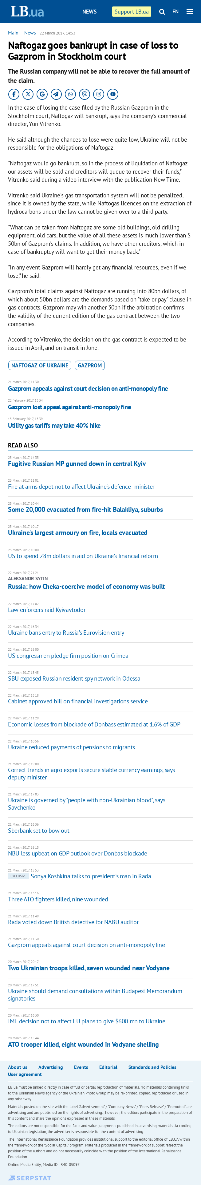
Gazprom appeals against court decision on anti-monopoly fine (88, 388)
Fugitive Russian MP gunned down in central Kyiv (77, 463)
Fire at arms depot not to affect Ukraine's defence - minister (81, 487)
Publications (106, 34)
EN (175, 11)
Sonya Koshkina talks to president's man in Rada (79, 876)
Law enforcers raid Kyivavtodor (46, 610)
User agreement (25, 1074)
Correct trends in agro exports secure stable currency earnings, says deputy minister (91, 773)
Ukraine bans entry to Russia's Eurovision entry (66, 633)
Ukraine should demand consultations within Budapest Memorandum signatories (95, 994)
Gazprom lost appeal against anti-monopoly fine (69, 407)
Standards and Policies (152, 1067)
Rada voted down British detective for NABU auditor (73, 922)
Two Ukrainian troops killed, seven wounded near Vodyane (89, 968)
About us (17, 1067)
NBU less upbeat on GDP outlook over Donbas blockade (77, 853)
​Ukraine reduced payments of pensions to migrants (71, 747)
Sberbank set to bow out (38, 831)
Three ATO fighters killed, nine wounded (58, 899)
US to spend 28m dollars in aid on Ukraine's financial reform (83, 556)
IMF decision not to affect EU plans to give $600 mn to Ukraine (86, 1021)
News (89, 11)
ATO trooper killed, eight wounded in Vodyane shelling (83, 1044)
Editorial (108, 1067)
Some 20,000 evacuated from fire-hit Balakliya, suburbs (85, 509)
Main (13, 33)
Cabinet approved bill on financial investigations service (78, 701)
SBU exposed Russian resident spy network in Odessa (74, 678)
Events (81, 1067)
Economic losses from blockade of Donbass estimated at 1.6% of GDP (94, 724)
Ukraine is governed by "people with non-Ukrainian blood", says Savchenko (86, 803)
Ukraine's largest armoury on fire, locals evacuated (78, 532)
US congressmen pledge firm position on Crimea (68, 656)
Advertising (50, 1067)
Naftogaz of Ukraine (39, 365)
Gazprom (90, 365)
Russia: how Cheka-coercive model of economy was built (86, 586)
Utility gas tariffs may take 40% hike (54, 425)
